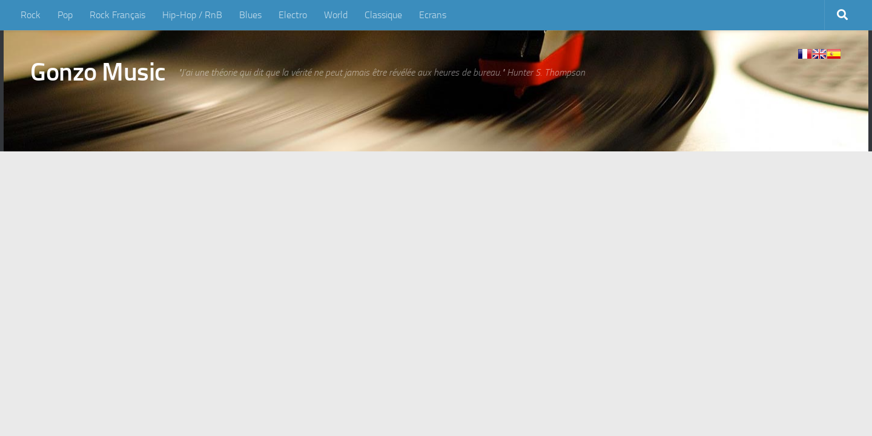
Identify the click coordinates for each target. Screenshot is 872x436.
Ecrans (432, 15)
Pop (65, 15)
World (336, 15)
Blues (250, 15)
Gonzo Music (98, 72)
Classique (383, 15)
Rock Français (117, 15)
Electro (293, 15)
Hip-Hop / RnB (192, 15)
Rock (31, 15)
